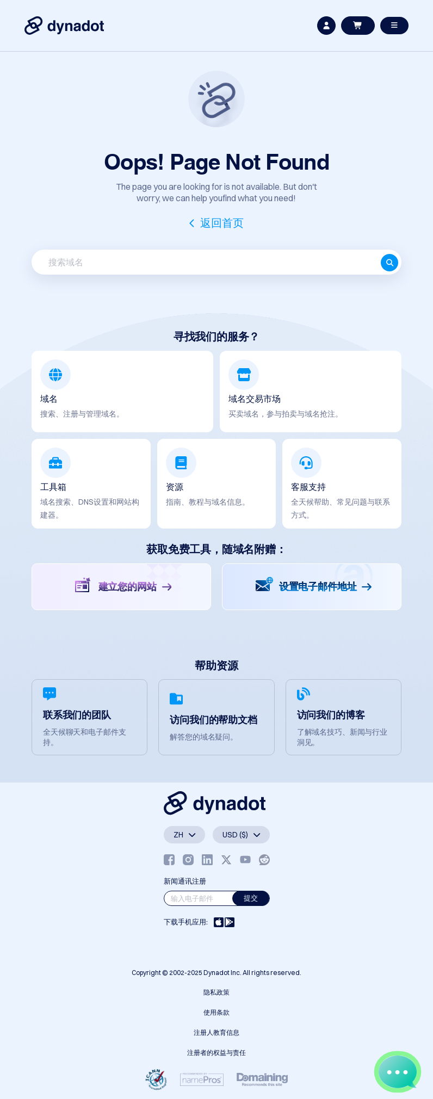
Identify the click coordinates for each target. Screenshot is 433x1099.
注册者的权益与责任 (216, 1052)
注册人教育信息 (216, 1032)
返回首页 (222, 222)
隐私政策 (216, 992)
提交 (251, 897)
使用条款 (216, 1012)
